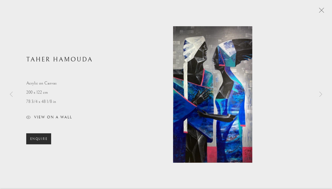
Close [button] (320, 12)
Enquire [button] (38, 140)
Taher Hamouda (59, 60)
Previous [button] (11, 94)
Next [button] (320, 94)
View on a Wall (49, 119)
